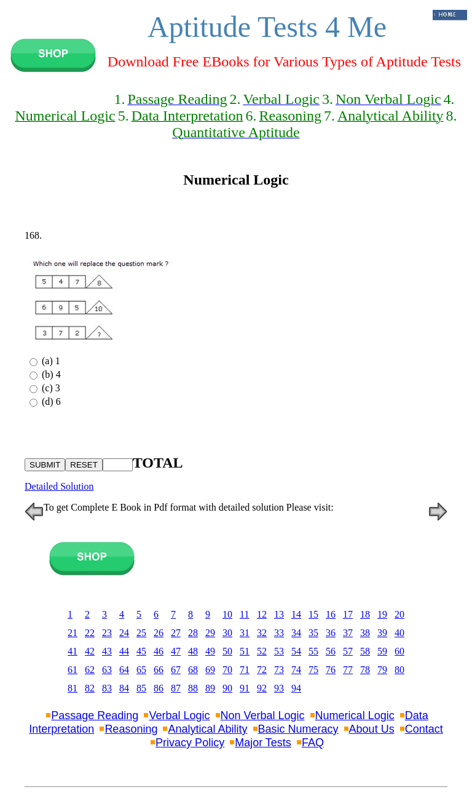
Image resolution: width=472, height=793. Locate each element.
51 (245, 651)
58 (365, 651)
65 (141, 669)
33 (279, 633)
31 (245, 633)
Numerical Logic (355, 715)
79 (382, 669)
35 (313, 633)
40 (399, 633)
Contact (424, 729)
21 (72, 633)
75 (313, 669)
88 (193, 688)
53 (279, 651)
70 (227, 669)
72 (262, 669)
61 (72, 669)
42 (90, 651)
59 (382, 651)
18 (365, 614)
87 (176, 688)
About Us (372, 729)
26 (158, 633)
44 (124, 651)
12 (262, 614)
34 (296, 633)
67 (176, 669)
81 (72, 688)
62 (90, 669)
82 (90, 688)
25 (141, 633)
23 (107, 633)
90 (227, 688)
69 (210, 669)
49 (210, 651)
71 (245, 669)
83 (107, 688)
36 (331, 633)
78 (365, 669)
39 (382, 633)
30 (227, 633)
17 (348, 614)
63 (107, 669)
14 (296, 614)
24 (124, 633)
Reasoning (130, 729)
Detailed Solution (59, 486)
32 (262, 633)
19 (382, 614)
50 (227, 651)
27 (176, 633)
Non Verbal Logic (263, 715)
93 (279, 688)
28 (193, 633)
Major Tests (263, 742)
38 (365, 633)
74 (296, 669)
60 (399, 651)
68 (193, 669)
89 (210, 688)
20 (399, 614)
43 (107, 651)
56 (331, 651)
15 (313, 614)
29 (210, 633)
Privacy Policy (189, 742)
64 (124, 669)
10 (227, 614)
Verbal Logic (179, 715)
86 (158, 688)
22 (90, 633)
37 (348, 633)
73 (279, 669)
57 (348, 651)
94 (296, 688)
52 (262, 651)
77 (348, 669)
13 (279, 614)
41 (72, 651)
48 (193, 651)
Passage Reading (94, 715)
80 (399, 669)
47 (176, 651)
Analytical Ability (207, 729)
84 (124, 688)
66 (158, 669)
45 (141, 651)
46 (158, 651)
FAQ (313, 742)
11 (244, 614)
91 (245, 688)
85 (141, 688)
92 (262, 688)
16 (331, 614)
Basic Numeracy (298, 729)
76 (331, 669)
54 (296, 651)
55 (313, 651)
